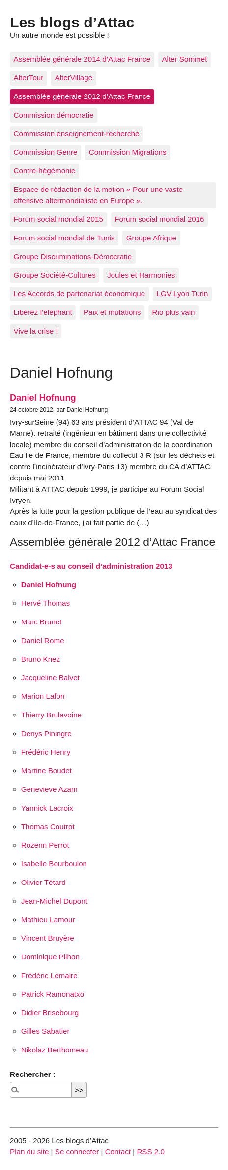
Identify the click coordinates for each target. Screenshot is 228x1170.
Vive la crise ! (36, 331)
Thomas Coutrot (48, 826)
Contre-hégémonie (45, 171)
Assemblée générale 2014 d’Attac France (82, 59)
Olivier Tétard (43, 882)
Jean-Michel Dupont (54, 901)
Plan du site (29, 1151)
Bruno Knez (40, 659)
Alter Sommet (184, 59)
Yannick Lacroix (47, 808)
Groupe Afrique (151, 238)
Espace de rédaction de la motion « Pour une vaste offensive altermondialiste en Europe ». (98, 195)
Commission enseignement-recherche (77, 133)
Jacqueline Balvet (50, 677)
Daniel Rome (42, 640)
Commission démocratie (54, 115)
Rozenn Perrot (45, 845)
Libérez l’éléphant (43, 312)
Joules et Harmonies (141, 275)
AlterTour (29, 77)
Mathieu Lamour (48, 919)
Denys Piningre (46, 733)
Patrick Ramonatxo (52, 994)
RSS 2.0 (151, 1151)
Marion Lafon (43, 696)
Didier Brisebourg (50, 1012)
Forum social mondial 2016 (159, 219)
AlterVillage (74, 77)
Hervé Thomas (45, 603)
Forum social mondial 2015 (58, 219)
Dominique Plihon (50, 957)
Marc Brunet (41, 622)
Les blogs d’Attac (72, 22)
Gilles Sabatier (45, 1031)
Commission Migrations (128, 152)
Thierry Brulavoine (51, 715)
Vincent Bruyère (47, 938)
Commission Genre (46, 152)
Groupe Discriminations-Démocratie (73, 256)
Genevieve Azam (49, 789)
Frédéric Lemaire (49, 975)
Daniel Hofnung (43, 397)
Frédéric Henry (45, 752)
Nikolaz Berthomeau (54, 1050)
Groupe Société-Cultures (55, 275)
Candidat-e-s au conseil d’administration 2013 (91, 566)
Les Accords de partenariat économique (79, 293)
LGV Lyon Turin (182, 293)
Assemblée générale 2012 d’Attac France (82, 96)
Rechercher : (33, 1074)
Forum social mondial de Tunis (64, 238)
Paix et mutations (112, 312)
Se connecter (77, 1151)
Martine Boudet (46, 770)
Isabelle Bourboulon (54, 864)
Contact (118, 1151)
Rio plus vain (173, 312)
